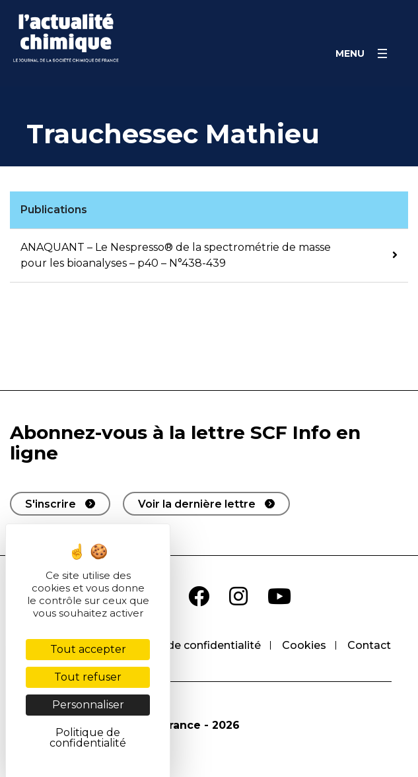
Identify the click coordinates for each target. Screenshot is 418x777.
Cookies (304, 645)
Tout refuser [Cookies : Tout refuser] (88, 677)
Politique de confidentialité (188, 645)
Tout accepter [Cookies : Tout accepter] (88, 649)
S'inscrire (50, 504)
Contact (369, 645)
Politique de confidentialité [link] (88, 737)
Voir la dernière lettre (197, 504)
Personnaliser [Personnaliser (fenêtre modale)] (88, 704)
